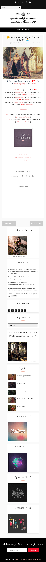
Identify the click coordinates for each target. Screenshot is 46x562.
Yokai (26, 45)
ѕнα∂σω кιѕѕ (21, 383)
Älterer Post (36, 223)
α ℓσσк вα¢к (21, 406)
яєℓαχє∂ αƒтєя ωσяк (24, 375)
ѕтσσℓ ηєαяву (21, 391)
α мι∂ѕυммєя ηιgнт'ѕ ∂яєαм (27, 398)
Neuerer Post (9, 223)
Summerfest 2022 (33, 43)
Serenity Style (24, 43)
